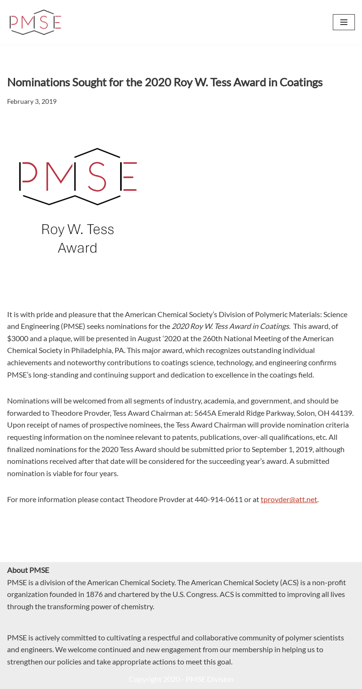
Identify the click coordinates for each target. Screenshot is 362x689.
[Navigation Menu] (344, 22)
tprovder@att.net (289, 499)
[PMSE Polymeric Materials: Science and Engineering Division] (35, 22)
